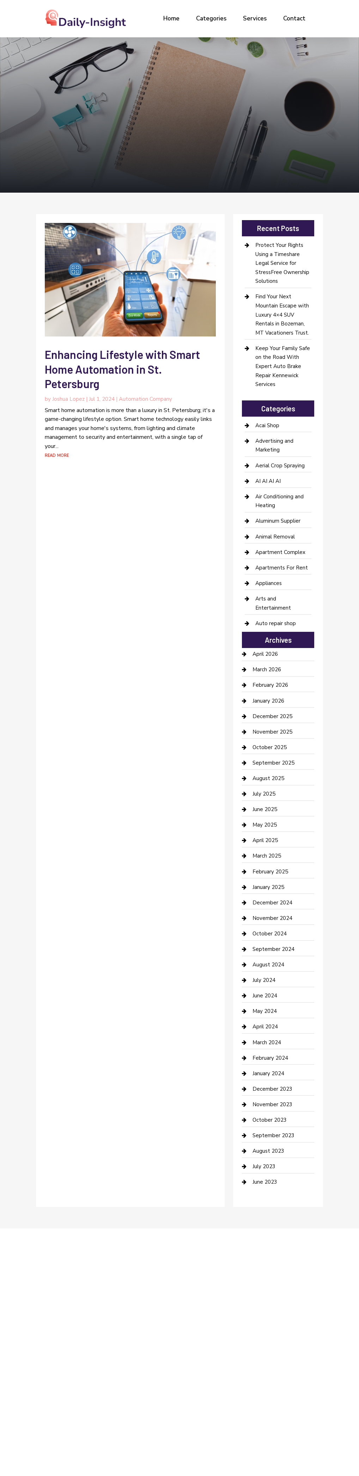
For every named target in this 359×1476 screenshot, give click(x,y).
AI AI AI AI (268, 481)
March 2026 (266, 669)
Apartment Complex (280, 552)
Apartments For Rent (281, 567)
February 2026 (270, 685)
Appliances (268, 583)
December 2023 (272, 1088)
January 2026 (268, 700)
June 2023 (264, 1181)
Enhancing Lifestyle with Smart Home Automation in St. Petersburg (122, 369)
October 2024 (269, 933)
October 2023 (269, 1119)
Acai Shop (267, 425)
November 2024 (272, 918)
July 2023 (263, 1166)
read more (57, 455)
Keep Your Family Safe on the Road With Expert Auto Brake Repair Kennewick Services (282, 366)
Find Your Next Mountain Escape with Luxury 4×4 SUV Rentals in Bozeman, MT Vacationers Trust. (282, 314)
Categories (211, 18)
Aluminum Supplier (277, 520)
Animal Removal (275, 536)
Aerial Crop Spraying (280, 465)
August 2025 (268, 778)
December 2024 (272, 902)
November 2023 (272, 1104)
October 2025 (269, 747)
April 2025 (265, 840)
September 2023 (273, 1135)
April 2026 (265, 654)
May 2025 (264, 824)
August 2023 (268, 1150)
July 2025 (263, 793)
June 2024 (264, 995)
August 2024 (268, 964)
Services (255, 18)
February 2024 (270, 1057)
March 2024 (266, 1042)
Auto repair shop (275, 623)
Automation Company (145, 399)
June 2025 (264, 809)
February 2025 (270, 871)
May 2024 (264, 1011)
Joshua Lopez (68, 399)
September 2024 (273, 949)
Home (171, 18)
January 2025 (268, 887)
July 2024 (263, 980)
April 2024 (265, 1026)
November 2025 (272, 731)
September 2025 (273, 762)
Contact (294, 18)
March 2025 (266, 855)
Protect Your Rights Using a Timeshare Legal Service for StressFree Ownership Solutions (282, 263)
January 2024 (268, 1073)
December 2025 (272, 716)
